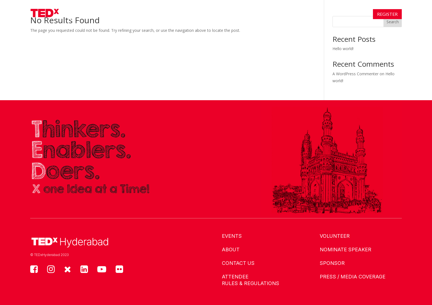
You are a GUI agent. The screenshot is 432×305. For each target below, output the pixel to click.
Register (387, 14)
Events (151, 14)
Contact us (238, 263)
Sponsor (332, 263)
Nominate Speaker (345, 249)
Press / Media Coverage (352, 277)
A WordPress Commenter (355, 73)
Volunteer (335, 236)
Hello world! (343, 48)
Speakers (206, 14)
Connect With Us (245, 14)
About (180, 14)
